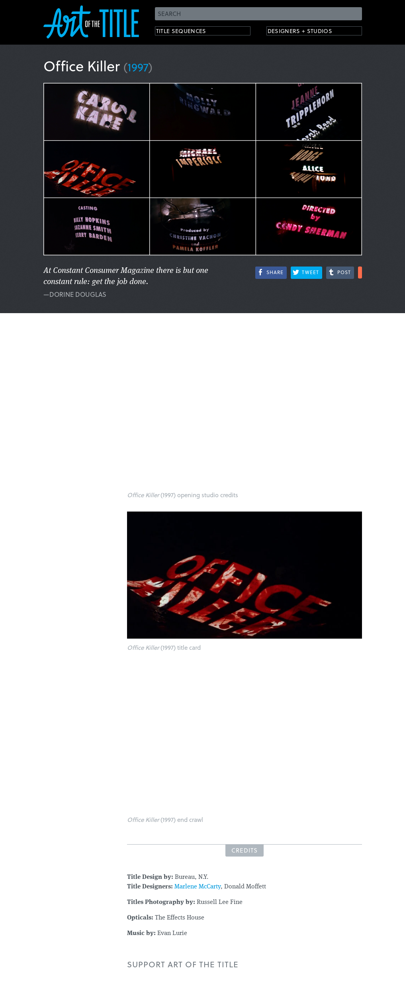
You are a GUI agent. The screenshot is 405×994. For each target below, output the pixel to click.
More (360, 272)
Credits (244, 850)
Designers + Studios (309, 32)
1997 (138, 67)
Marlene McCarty (197, 887)
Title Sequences (188, 32)
